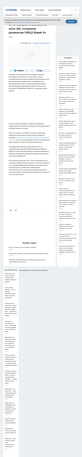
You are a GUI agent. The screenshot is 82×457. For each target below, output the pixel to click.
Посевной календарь (42, 15)
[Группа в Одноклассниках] (70, 393)
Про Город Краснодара (33, 398)
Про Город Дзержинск (8, 398)
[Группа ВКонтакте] (66, 393)
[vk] (11, 210)
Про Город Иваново (57, 391)
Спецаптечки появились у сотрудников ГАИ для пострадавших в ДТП (29, 255)
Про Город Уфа (43, 394)
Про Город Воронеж (44, 391)
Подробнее (65, 431)
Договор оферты (7, 403)
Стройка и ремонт (27, 15)
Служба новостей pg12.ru (41, 43)
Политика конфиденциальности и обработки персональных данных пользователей (21, 433)
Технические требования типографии (30, 403)
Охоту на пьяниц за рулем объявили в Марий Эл (29, 248)
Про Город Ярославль (32, 391)
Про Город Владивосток (21, 398)
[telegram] (16, 210)
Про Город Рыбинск (32, 394)
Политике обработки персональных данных (26, 22)
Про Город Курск (19, 394)
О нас (4, 405)
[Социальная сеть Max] (40, 70)
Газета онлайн (39, 10)
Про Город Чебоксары (8, 391)
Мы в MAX (55, 15)
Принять (71, 21)
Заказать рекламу (68, 15)
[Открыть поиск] (71, 10)
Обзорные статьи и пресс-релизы (49, 403)
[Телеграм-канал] (19, 70)
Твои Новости (6, 394)
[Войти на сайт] (75, 10)
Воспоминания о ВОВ (11, 15)
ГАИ (11, 37)
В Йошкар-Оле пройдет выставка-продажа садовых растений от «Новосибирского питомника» (29, 262)
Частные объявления (54, 10)
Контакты (24, 405)
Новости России (26, 10)
